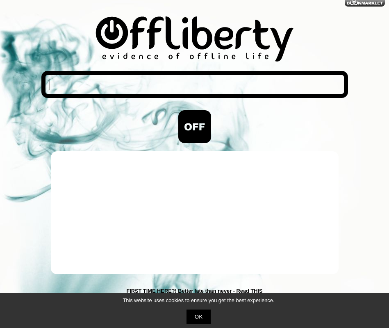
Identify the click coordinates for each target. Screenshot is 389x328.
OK (198, 317)
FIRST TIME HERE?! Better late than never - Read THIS (194, 291)
